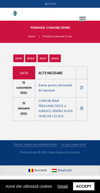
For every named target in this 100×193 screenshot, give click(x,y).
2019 (18, 58)
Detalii (62, 186)
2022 (55, 58)
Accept (83, 186)
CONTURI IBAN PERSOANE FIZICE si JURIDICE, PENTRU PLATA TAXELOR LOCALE (55, 108)
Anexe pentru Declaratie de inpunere (55, 88)
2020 (30, 58)
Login (51, 3)
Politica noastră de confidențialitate (35, 145)
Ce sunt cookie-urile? (73, 145)
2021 (42, 58)
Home (31, 37)
